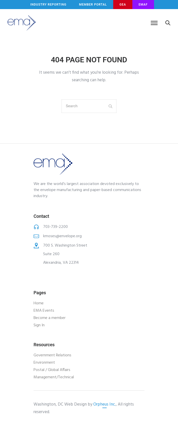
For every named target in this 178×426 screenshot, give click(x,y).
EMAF (143, 4)
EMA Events (44, 310)
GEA (123, 4)
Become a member (50, 318)
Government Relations (52, 355)
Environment (44, 362)
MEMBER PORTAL (93, 4)
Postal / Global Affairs (52, 370)
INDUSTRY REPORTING (48, 4)
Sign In (39, 325)
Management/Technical (54, 377)
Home (39, 303)
